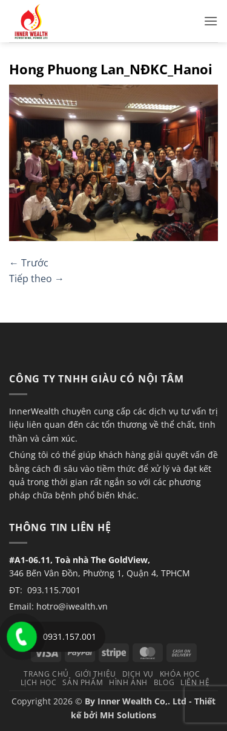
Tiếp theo (36, 278)
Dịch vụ (138, 674)
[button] (210, 21)
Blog (164, 682)
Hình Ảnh (128, 682)
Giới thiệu (95, 674)
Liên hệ (194, 682)
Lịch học (39, 682)
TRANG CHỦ (46, 674)
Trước (28, 262)
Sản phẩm (82, 682)
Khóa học (180, 674)
